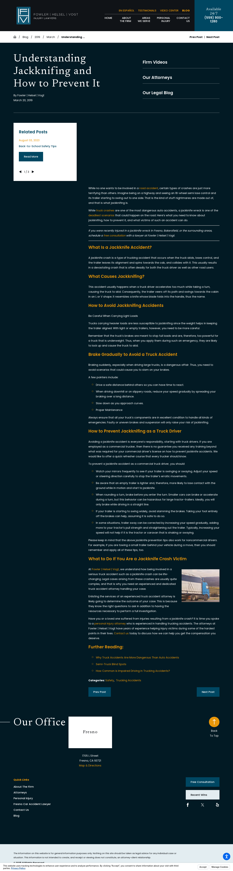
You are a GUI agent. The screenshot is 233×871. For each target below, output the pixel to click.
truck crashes (105, 210)
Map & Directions (90, 765)
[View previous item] (20, 171)
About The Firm (24, 787)
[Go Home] (16, 37)
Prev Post (99, 692)
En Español (126, 10)
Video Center (169, 10)
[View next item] (33, 171)
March (51, 37)
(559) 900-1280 (213, 19)
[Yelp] (217, 805)
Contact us (121, 633)
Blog (186, 10)
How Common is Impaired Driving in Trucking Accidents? (133, 671)
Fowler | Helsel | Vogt (105, 569)
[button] (226, 856)
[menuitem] (108, 19)
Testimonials (147, 10)
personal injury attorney (110, 623)
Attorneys (20, 792)
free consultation (114, 235)
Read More (31, 156)
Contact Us (21, 810)
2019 (37, 37)
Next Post (208, 692)
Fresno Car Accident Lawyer (32, 804)
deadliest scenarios (101, 215)
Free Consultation (202, 782)
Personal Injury (23, 798)
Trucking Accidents (128, 680)
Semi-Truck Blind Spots (111, 664)
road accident (148, 188)
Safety (109, 680)
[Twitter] (203, 805)
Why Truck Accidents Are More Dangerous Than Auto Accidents (137, 657)
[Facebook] (188, 805)
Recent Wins (199, 795)
